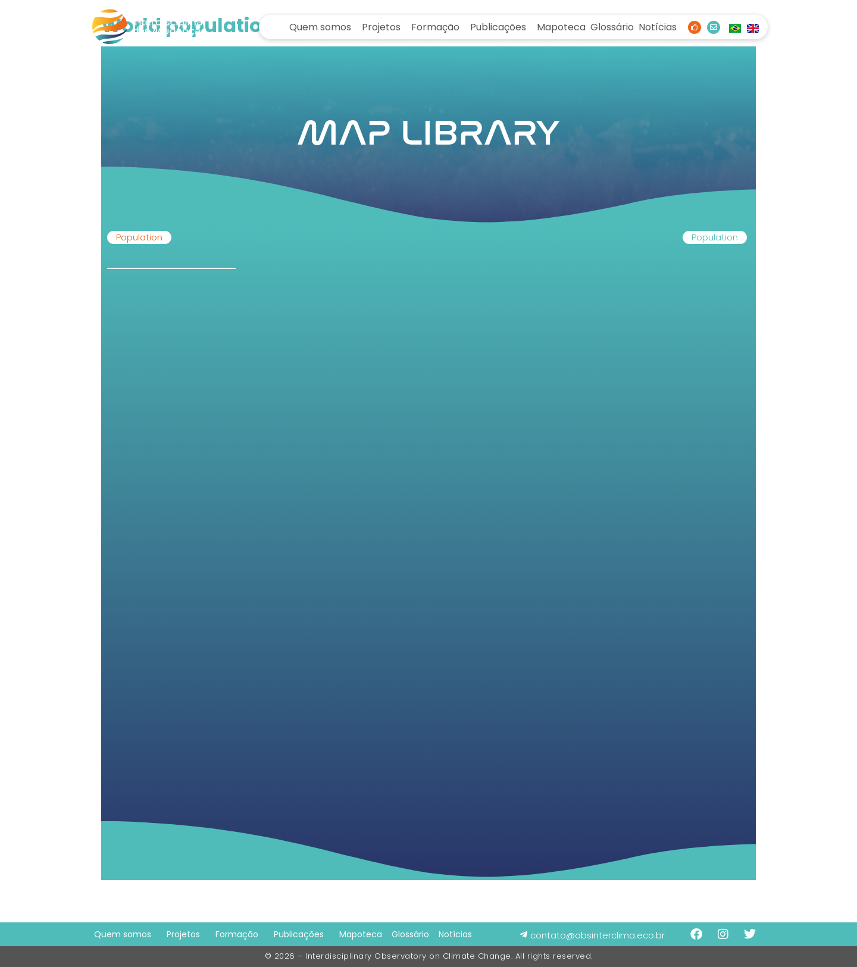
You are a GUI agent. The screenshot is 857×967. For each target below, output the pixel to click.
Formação (435, 27)
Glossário (612, 27)
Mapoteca (561, 27)
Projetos (381, 27)
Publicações (498, 27)
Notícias (658, 27)
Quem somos (320, 27)
